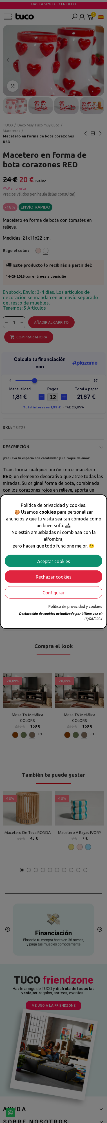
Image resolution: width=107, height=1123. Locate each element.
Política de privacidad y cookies (75, 606)
